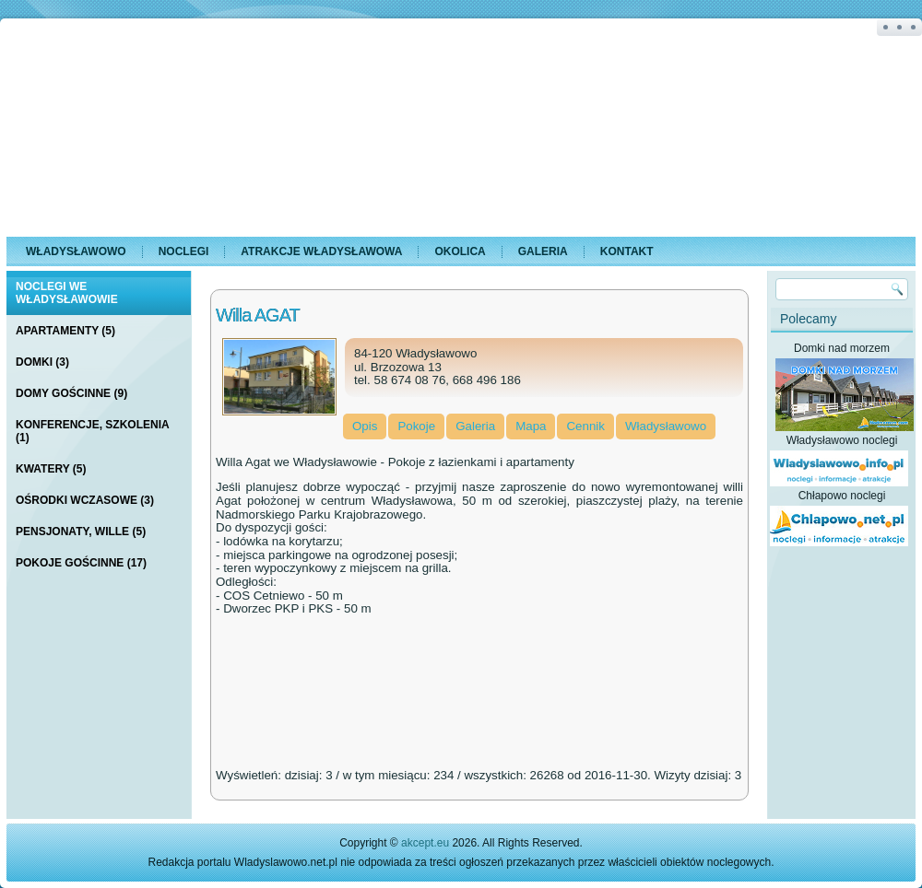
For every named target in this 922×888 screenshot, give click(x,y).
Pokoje (416, 426)
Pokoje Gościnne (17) (81, 562)
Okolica (459, 251)
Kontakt (627, 251)
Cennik (585, 426)
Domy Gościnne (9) (71, 393)
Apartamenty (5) (65, 330)
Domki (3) (42, 362)
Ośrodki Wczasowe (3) (85, 500)
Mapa (530, 426)
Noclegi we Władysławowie (67, 293)
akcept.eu (425, 842)
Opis (364, 426)
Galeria (543, 251)
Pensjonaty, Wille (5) (81, 531)
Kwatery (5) (51, 468)
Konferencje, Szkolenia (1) (92, 431)
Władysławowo (76, 251)
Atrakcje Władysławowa (321, 251)
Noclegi (184, 251)
